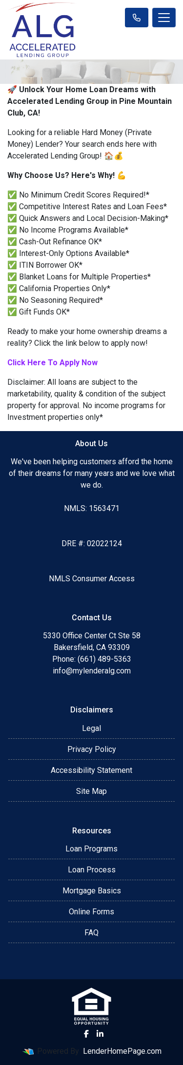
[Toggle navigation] (164, 17)
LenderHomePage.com (122, 1051)
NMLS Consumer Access (92, 578)
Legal (91, 728)
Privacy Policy (91, 749)
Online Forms (91, 911)
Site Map (91, 791)
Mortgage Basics (91, 890)
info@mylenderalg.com (92, 670)
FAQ (91, 932)
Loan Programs (91, 848)
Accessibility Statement (91, 770)
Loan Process (92, 869)
